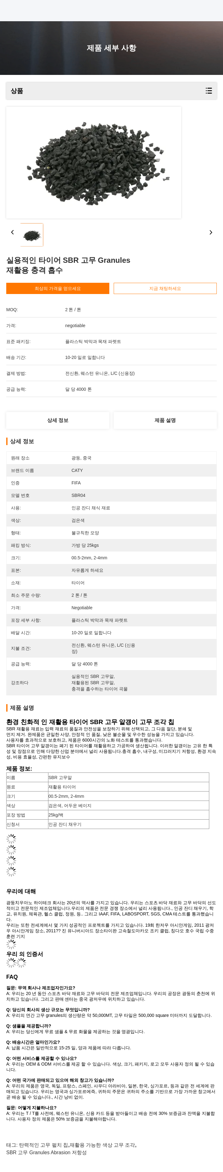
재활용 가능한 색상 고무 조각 (102, 1145)
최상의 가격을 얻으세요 (61, 288)
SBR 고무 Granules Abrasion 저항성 (46, 1152)
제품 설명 (165, 420)
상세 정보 (57, 420)
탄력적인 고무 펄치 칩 (43, 1145)
